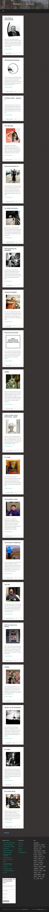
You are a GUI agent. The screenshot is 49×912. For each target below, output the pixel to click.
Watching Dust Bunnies (11, 60)
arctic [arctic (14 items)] (40, 846)
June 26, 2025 (8, 285)
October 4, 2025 (9, 159)
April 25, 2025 (8, 365)
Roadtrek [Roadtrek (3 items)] (44, 866)
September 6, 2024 (9, 618)
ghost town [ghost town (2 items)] (40, 854)
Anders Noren (40, 909)
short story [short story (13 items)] (36, 870)
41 (15, 119)
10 (15, 578)
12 (16, 242)
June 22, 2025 (8, 326)
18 (14, 660)
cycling (20, 844)
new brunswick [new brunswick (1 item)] (40, 862)
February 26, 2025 (9, 408)
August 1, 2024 (9, 660)
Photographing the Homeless (10, 249)
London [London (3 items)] (35, 862)
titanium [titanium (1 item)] (35, 876)
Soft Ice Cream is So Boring (10, 625)
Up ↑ (46, 909)
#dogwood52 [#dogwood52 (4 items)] (36, 842)
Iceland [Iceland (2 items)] (35, 858)
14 (14, 53)
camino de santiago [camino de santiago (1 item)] (37, 850)
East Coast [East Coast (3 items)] (40, 852)
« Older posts (6, 832)
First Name (5, 893)
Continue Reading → (8, 49)
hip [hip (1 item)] (43, 856)
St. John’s (7, 457)
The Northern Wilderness (12, 542)
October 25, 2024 (9, 536)
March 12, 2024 (9, 826)
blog (20, 842)
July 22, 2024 (8, 701)
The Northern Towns (11, 499)
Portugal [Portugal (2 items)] (35, 866)
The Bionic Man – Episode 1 (12, 98)
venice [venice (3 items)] (38, 878)
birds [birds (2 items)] (40, 848)
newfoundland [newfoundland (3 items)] (36, 864)
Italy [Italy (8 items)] (42, 858)
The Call (7, 584)
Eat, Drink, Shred (9, 791)
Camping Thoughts (10, 292)
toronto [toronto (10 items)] (39, 876)
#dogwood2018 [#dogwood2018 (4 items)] (37, 844)
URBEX (6, 372)
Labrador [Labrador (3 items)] (40, 860)
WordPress (24, 909)
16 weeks (7, 749)
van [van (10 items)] (34, 878)
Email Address (6, 890)
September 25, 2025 (10, 242)
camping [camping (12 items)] (43, 850)
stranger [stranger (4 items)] (35, 872)
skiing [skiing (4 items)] (44, 870)
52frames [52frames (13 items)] (42, 844)
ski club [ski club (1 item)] (40, 870)
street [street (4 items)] (39, 872)
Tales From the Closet (11, 332)
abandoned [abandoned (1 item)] (36, 846)
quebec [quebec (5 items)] (39, 866)
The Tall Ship (8, 126)
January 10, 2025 (9, 450)
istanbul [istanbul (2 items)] (39, 858)
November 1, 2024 (9, 492)
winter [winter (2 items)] (41, 878)
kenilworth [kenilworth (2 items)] (35, 860)
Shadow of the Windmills (12, 707)
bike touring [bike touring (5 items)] (36, 848)
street (20, 850)
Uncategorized (22, 852)
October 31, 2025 (9, 91)
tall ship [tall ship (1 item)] (43, 874)
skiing (20, 848)
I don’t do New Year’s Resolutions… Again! (11, 416)
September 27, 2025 (10, 201)
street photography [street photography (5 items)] (37, 874)
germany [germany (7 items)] (35, 854)
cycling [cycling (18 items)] (35, 852)
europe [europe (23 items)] (44, 852)
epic (19, 846)
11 (15, 450)
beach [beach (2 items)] (44, 846)
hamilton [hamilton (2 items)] (40, 856)
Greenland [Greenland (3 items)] (35, 856)
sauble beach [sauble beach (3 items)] (36, 868)
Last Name (5, 897)
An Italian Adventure (11, 208)
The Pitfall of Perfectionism (8, 18)
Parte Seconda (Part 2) (11, 166)
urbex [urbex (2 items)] (43, 876)
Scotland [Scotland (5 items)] (41, 868)
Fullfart (6, 667)
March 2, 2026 (8, 53)
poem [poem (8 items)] (41, 864)
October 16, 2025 (9, 119)
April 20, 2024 (8, 784)
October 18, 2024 (9, 578)
